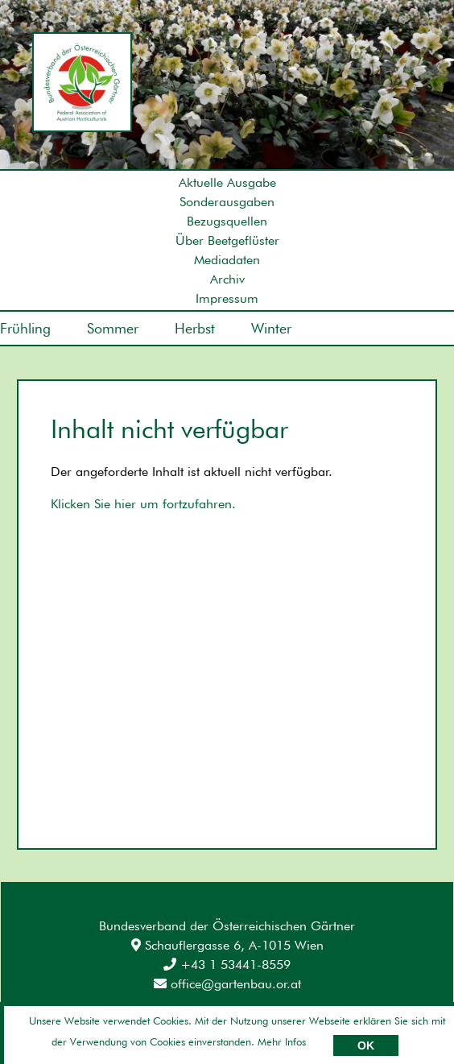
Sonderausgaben (227, 201)
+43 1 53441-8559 (227, 964)
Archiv (227, 279)
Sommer (112, 328)
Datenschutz (142, 1023)
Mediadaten (227, 259)
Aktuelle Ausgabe (227, 182)
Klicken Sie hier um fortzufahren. (143, 503)
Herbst (195, 328)
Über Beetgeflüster (227, 240)
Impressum (227, 298)
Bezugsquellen (227, 221)
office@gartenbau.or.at (227, 984)
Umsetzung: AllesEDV (395, 1021)
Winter (271, 328)
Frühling (25, 328)
